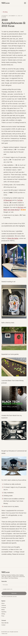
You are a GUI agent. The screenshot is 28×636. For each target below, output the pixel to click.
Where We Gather (12, 238)
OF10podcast (8, 200)
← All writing (4, 12)
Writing (3, 613)
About (2, 603)
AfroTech (20, 207)
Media (3, 609)
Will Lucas (5, 3)
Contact (3, 625)
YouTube (20, 200)
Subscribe (14, 593)
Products (3, 607)
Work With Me (4, 622)
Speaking (3, 611)
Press (2, 616)
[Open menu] (25, 3)
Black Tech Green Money (11, 209)
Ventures (3, 605)
